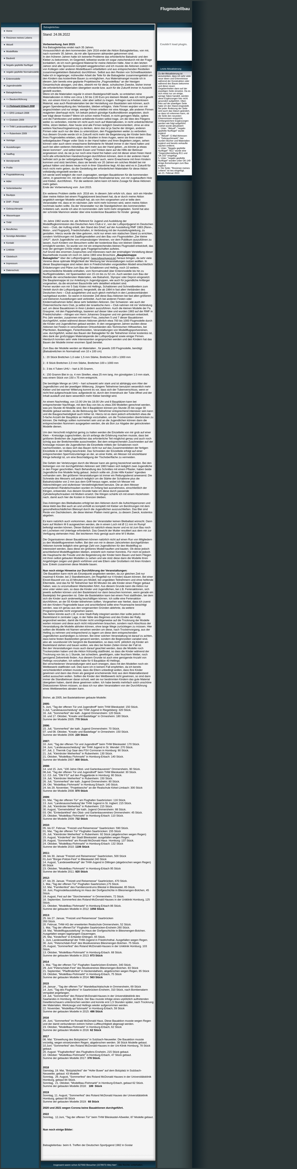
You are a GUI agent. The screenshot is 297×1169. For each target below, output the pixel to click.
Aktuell (9, 44)
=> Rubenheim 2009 (16, 133)
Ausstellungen (13, 147)
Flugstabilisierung (15, 174)
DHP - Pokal (12, 202)
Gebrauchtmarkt (14, 208)
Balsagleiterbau (14, 92)
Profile (9, 167)
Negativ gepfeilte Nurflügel (19, 65)
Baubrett (10, 58)
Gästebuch (11, 256)
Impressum (11, 263)
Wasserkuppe (13, 215)
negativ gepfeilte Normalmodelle (22, 72)
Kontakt (10, 243)
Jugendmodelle (14, 85)
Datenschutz (12, 270)
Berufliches (11, 229)
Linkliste (10, 249)
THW (8, 222)
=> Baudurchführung (16, 99)
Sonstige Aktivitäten (16, 236)
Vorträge (10, 140)
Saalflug (10, 154)
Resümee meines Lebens (19, 37)
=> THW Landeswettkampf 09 (21, 126)
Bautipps (10, 195)
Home (9, 31)
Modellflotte (12, 51)
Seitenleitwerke (14, 188)
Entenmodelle (13, 78)
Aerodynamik (12, 161)
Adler (9, 181)
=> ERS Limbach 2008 (17, 113)
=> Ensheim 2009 (15, 120)
